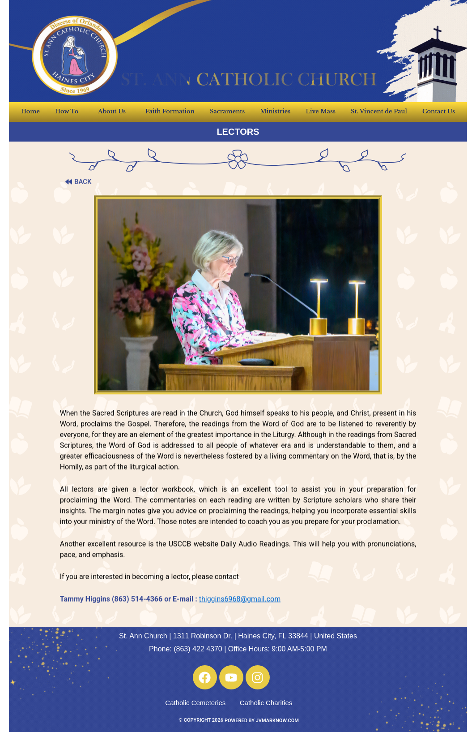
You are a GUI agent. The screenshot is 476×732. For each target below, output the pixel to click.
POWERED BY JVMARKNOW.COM (262, 720)
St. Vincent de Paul (379, 111)
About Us (114, 111)
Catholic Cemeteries (195, 702)
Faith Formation (170, 111)
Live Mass (321, 111)
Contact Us (438, 111)
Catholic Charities (266, 702)
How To (69, 111)
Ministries (275, 111)
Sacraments (227, 111)
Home (30, 111)
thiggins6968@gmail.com (239, 622)
